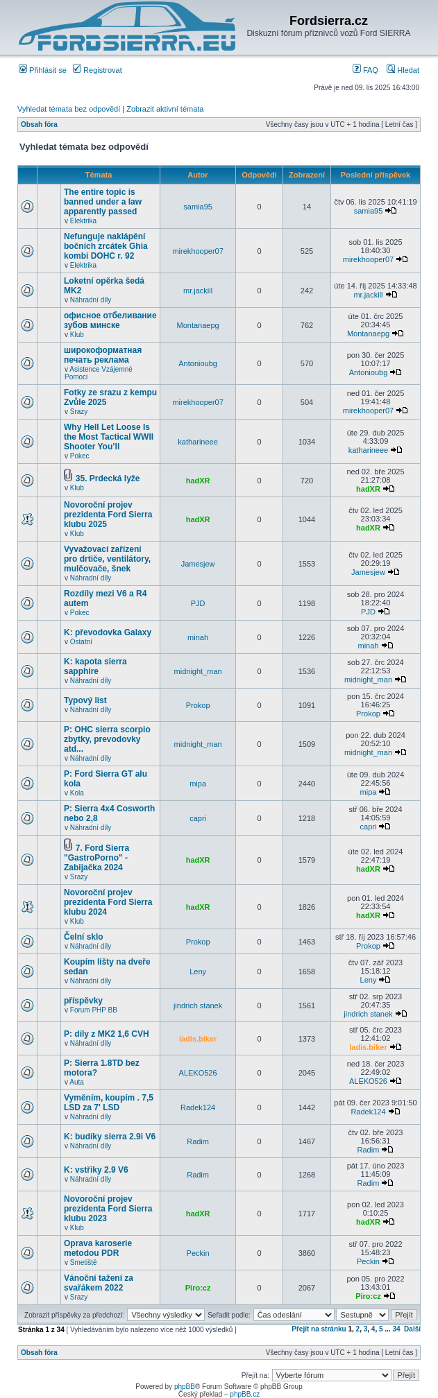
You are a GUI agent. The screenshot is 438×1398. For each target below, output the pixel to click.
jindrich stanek (198, 1005)
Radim (198, 1141)
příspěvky (83, 1001)
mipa (197, 783)
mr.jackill (197, 290)
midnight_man (198, 671)
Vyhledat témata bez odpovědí (68, 109)
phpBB (184, 1386)
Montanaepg (198, 325)
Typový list (85, 700)
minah (197, 637)
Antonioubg (197, 363)
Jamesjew (198, 564)
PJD (198, 603)
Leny (197, 971)
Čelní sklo (83, 937)
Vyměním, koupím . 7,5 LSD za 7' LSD (108, 1102)
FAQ (365, 70)
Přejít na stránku (319, 1329)
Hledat (403, 70)
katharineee (198, 442)
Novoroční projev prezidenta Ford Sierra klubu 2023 (108, 1208)
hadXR (198, 480)
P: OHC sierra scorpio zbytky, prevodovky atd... (107, 739)
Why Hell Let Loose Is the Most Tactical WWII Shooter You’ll (108, 436)
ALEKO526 (198, 1073)
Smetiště (83, 1262)
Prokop (198, 705)
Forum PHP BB (93, 1010)
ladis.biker (198, 1039)
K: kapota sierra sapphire (95, 666)
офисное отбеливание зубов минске (110, 320)
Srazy (79, 411)
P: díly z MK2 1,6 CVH (106, 1034)
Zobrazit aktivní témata (164, 109)
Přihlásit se (43, 70)
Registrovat (97, 70)
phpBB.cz (245, 1394)
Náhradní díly (90, 300)
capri (197, 818)
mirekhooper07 (197, 251)
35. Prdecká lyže (108, 478)
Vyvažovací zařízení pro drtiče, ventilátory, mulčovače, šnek (107, 558)
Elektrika (83, 221)
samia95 (197, 206)
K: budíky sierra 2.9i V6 (109, 1136)
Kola (77, 793)
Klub (77, 334)
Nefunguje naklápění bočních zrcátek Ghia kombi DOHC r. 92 (106, 246)
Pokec (80, 456)
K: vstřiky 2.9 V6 (96, 1170)
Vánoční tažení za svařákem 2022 (98, 1283)
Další (412, 1329)
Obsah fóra (39, 124)
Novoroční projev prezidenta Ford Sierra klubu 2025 (108, 514)
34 (396, 1329)
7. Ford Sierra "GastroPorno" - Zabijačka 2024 (96, 857)
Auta (76, 1082)
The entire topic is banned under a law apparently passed (103, 201)
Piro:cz (198, 1288)
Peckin (198, 1253)
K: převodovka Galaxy (107, 632)
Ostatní (81, 642)
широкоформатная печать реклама (103, 355)
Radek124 (197, 1107)
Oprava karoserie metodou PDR (98, 1248)
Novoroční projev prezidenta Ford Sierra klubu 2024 (108, 902)
